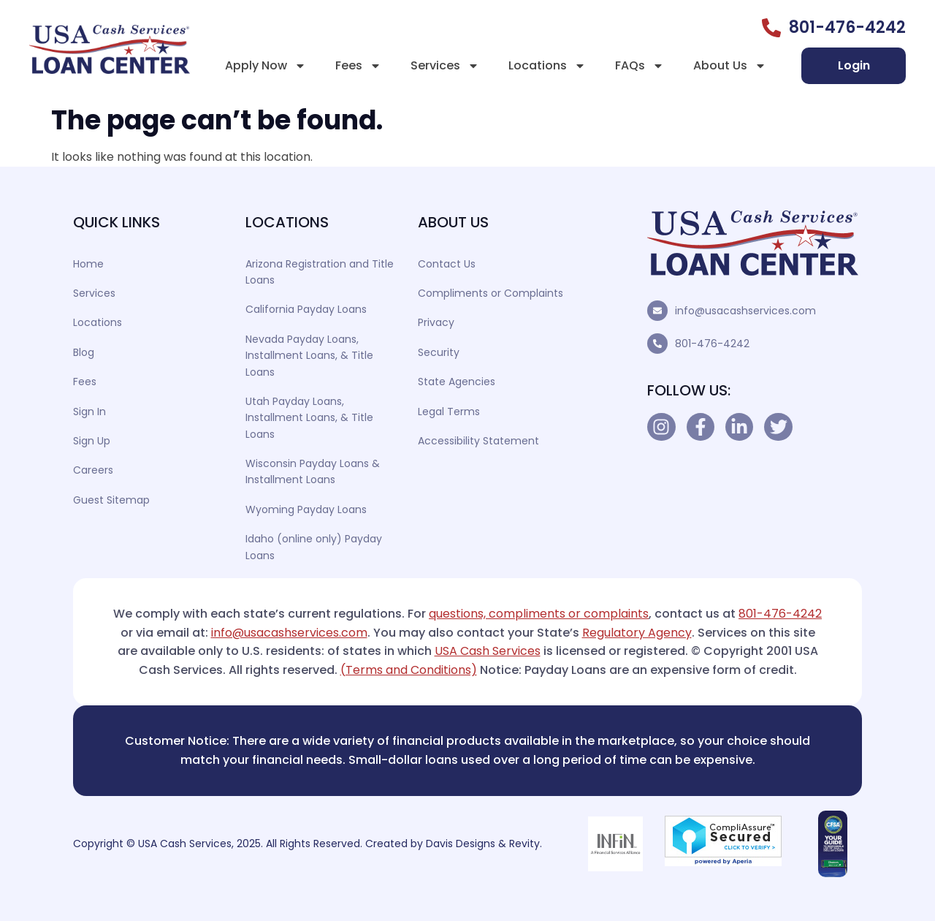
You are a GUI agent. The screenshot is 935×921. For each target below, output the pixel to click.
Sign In (89, 411)
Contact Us (447, 264)
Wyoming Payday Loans (306, 509)
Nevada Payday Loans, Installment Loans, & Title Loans (309, 355)
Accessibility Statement (478, 440)
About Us (729, 66)
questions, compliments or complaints (539, 613)
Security (438, 352)
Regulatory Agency (637, 632)
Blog (83, 352)
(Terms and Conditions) (408, 670)
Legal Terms (449, 411)
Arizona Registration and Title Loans (319, 272)
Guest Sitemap (111, 500)
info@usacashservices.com (745, 310)
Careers (93, 470)
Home (88, 264)
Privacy (436, 322)
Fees (358, 66)
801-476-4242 (712, 343)
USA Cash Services (488, 651)
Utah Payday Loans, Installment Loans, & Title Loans (309, 417)
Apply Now (265, 66)
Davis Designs (460, 843)
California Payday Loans (306, 309)
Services (445, 66)
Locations (547, 66)
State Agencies (456, 381)
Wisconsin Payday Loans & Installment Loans (312, 471)
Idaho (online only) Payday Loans (313, 546)
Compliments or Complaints (490, 293)
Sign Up (91, 440)
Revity (524, 843)
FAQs (639, 66)
